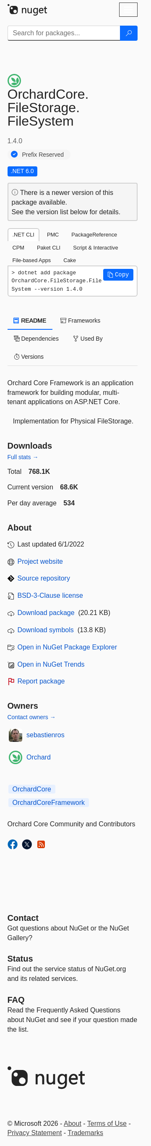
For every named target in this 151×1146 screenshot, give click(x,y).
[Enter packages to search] (64, 33)
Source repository (44, 578)
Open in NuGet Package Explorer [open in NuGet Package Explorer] (67, 647)
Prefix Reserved (43, 154)
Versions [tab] (29, 356)
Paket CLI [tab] (48, 247)
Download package (46, 612)
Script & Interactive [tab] (95, 247)
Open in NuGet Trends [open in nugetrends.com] (51, 664)
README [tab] (30, 320)
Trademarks (85, 1132)
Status (20, 958)
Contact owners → (32, 717)
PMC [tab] (53, 234)
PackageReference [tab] (94, 234)
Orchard (38, 757)
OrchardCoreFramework (49, 802)
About (72, 1123)
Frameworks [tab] (80, 320)
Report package (41, 681)
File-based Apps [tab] (32, 260)
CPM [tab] (18, 247)
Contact (23, 918)
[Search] (129, 33)
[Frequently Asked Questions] (16, 999)
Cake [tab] (69, 260)
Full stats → (23, 457)
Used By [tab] (88, 338)
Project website (40, 561)
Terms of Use (107, 1123)
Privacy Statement (35, 1132)
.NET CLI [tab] (23, 234)
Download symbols (46, 629)
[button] (118, 275)
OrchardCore (32, 789)
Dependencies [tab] (36, 338)
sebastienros (45, 735)
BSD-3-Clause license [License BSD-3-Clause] (50, 595)
